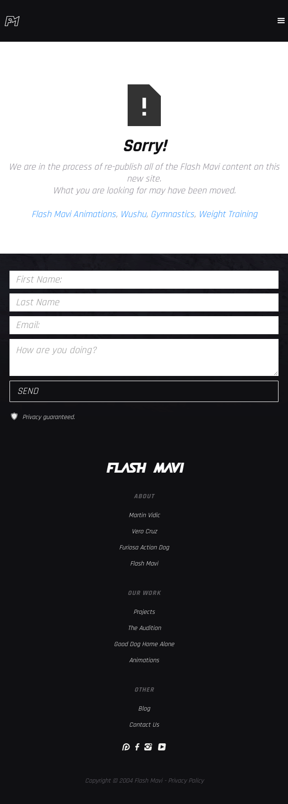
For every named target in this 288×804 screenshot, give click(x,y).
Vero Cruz (144, 531)
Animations (144, 660)
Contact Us (144, 725)
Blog (144, 709)
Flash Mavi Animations (73, 214)
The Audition (144, 628)
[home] (12, 21)
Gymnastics (172, 214)
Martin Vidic (144, 515)
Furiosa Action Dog (144, 547)
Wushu (133, 214)
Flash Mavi (144, 563)
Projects (144, 612)
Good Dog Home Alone (144, 644)
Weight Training (227, 214)
